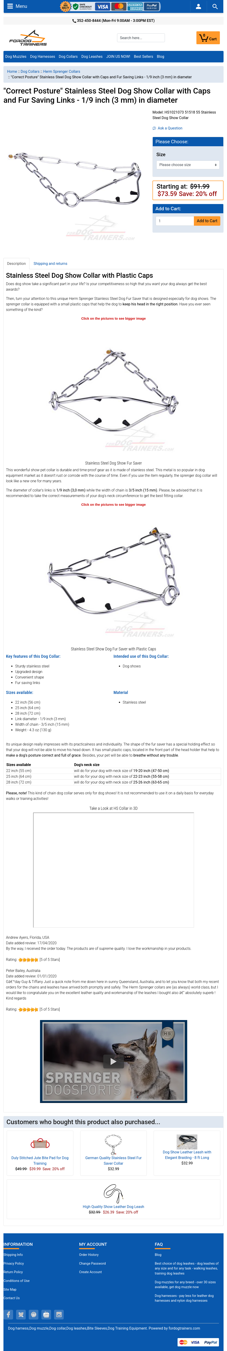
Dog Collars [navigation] (30, 71)
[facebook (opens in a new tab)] (8, 1314)
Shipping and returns (50, 263)
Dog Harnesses (42, 56)
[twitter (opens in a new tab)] (21, 1314)
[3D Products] (113, 870)
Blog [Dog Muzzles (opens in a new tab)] (158, 1255)
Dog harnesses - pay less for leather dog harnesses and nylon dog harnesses (184, 1298)
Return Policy (13, 1272)
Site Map (9, 1290)
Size (160, 154)
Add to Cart (207, 221)
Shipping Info (13, 1255)
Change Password (92, 1264)
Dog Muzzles (15, 56)
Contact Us (11, 1298)
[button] (113, 1061)
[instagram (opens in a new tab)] (58, 1314)
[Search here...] (141, 37)
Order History (89, 1255)
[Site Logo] (28, 37)
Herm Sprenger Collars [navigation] (61, 71)
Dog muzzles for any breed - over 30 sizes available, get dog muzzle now (185, 1284)
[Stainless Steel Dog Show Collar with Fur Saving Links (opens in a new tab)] (114, 390)
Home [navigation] (12, 71)
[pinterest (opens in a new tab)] (33, 1314)
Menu (17, 6)
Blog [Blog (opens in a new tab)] (160, 56)
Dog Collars (68, 56)
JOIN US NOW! (118, 56)
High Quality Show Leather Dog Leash (113, 1207)
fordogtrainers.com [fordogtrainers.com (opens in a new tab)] (184, 1328)
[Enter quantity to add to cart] (175, 221)
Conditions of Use (16, 1281)
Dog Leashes (92, 56)
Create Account (90, 1272)
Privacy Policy (13, 1264)
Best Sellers (143, 56)
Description (16, 263)
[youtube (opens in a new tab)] (46, 1314)
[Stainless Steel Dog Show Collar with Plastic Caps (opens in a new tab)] (114, 576)
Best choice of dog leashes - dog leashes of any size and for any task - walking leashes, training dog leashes (187, 1268)
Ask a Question (167, 128)
